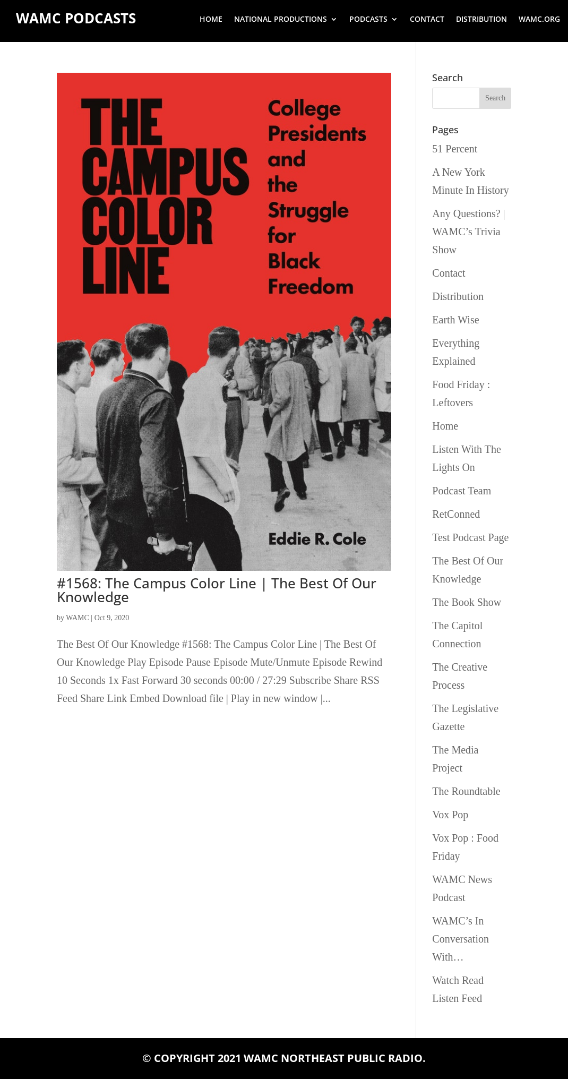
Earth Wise (455, 320)
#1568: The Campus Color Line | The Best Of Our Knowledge (216, 589)
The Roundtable (466, 791)
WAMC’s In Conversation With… (460, 939)
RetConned (456, 514)
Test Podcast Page (470, 537)
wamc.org (539, 19)
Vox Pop (450, 814)
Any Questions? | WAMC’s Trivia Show (468, 231)
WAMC (77, 618)
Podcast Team (461, 490)
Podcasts (368, 19)
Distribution (481, 19)
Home (211, 19)
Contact (427, 19)
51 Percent (454, 149)
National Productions (280, 19)
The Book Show (466, 602)
